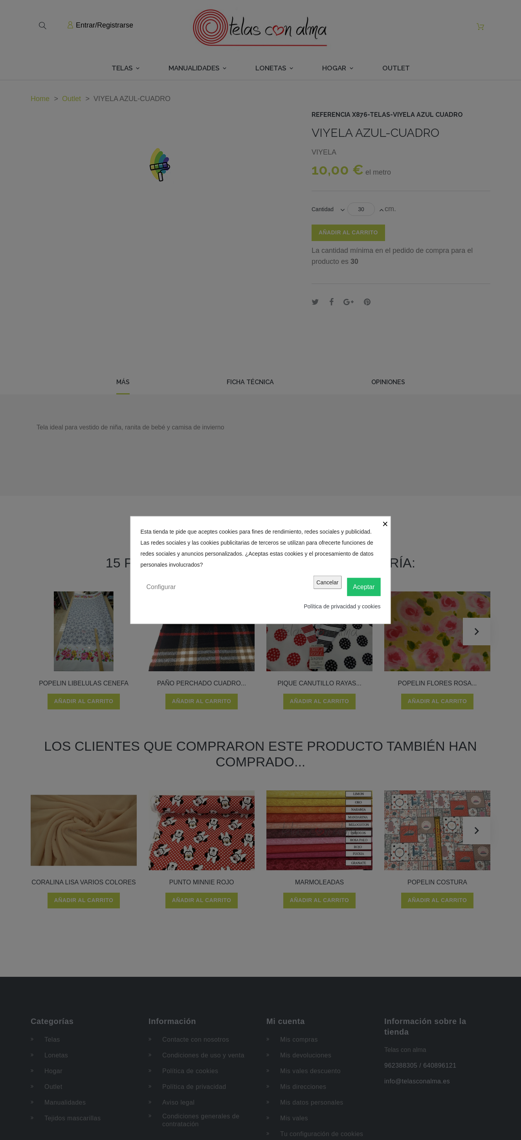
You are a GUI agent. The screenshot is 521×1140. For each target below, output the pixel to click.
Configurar (161, 586)
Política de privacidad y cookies (342, 606)
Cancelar (327, 582)
